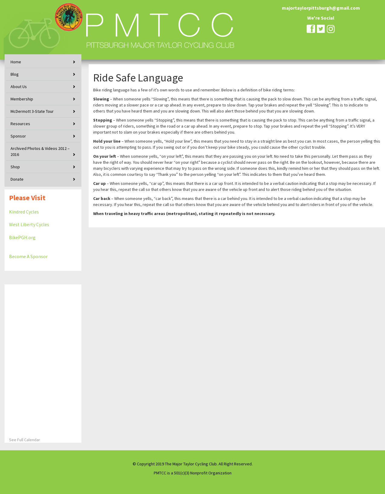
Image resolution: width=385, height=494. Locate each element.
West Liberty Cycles (29, 224)
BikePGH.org (22, 237)
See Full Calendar (24, 439)
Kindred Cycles (24, 212)
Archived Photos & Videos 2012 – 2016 (40, 151)
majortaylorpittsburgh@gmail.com (321, 8)
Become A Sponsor (28, 256)
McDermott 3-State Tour (32, 111)
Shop (15, 166)
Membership (22, 99)
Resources (20, 123)
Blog (15, 74)
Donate (17, 179)
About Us (19, 86)
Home (16, 62)
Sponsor (18, 136)
